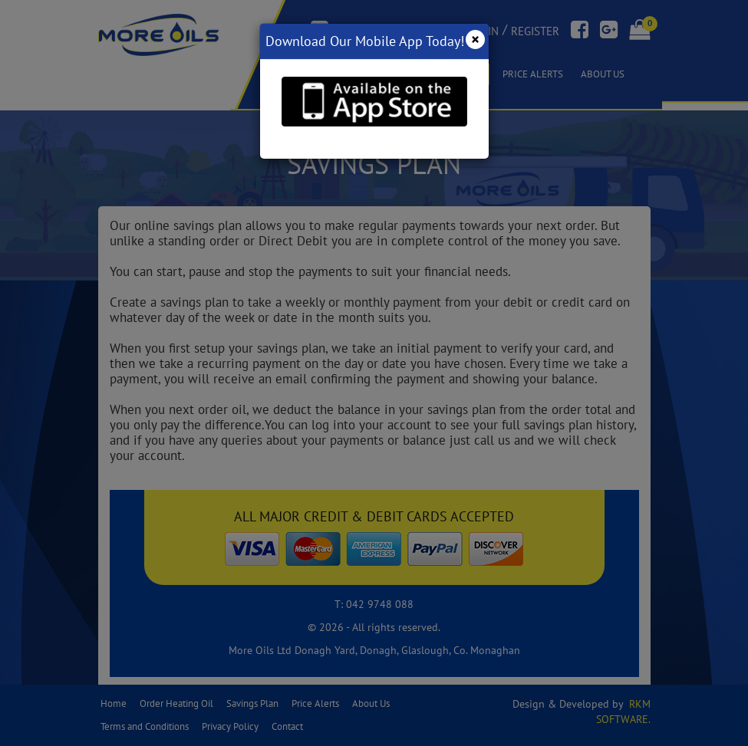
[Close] (475, 39)
